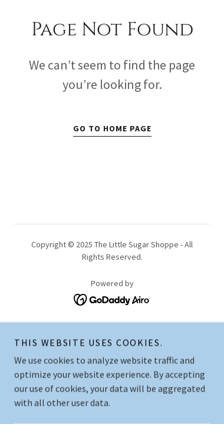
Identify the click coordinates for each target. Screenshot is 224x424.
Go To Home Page (112, 128)
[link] (112, 298)
